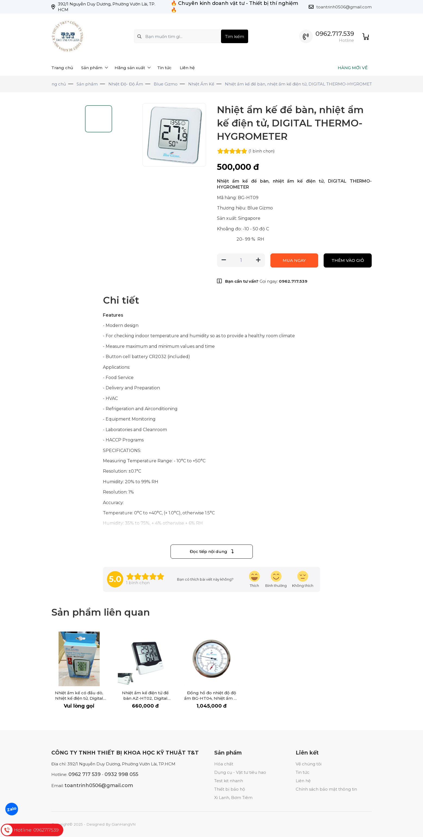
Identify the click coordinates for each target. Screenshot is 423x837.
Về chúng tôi (308, 763)
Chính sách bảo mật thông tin (326, 789)
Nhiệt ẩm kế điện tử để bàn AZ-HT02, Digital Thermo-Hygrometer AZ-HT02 (145, 701)
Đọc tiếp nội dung (211, 551)
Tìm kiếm (234, 36)
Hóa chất (223, 763)
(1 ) (261, 151)
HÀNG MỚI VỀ (353, 67)
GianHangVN (124, 824)
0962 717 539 (84, 774)
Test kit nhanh (228, 780)
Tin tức (303, 772)
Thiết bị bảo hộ (229, 789)
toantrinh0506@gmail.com (344, 6)
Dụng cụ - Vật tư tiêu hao (240, 772)
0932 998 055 (121, 774)
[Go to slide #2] (64, 178)
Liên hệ (303, 780)
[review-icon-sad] (302, 579)
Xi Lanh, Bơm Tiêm (233, 797)
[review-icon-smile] (276, 579)
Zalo (11, 808)
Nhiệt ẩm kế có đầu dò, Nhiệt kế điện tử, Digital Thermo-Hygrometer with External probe (79, 701)
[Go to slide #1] (64, 149)
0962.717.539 (334, 34)
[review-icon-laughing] (254, 579)
